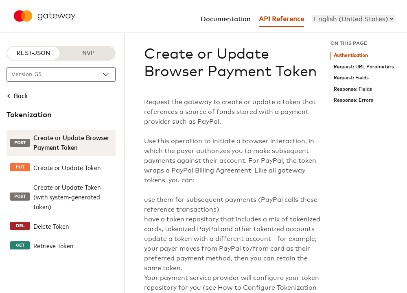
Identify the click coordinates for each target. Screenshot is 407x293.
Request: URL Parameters (364, 67)
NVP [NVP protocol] (88, 53)
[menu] (353, 18)
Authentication (351, 55)
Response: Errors (353, 100)
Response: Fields (353, 89)
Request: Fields (351, 78)
